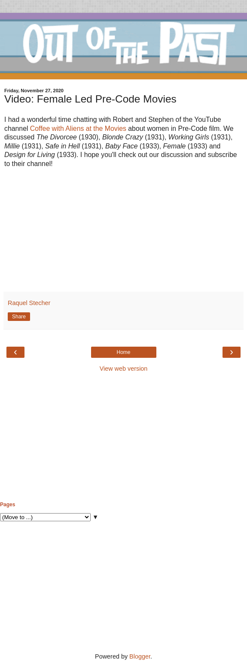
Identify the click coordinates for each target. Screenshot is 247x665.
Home (123, 352)
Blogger (139, 656)
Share (19, 317)
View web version (124, 368)
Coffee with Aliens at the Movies (78, 128)
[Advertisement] (123, 437)
